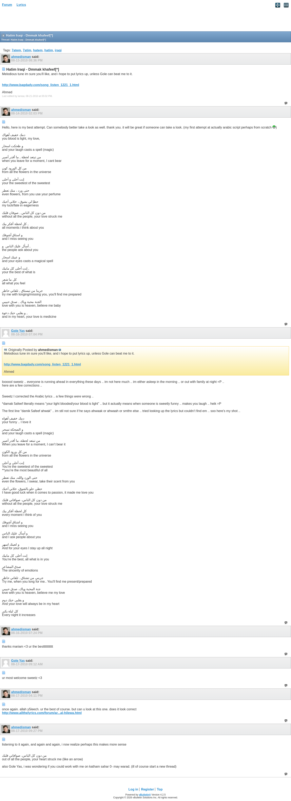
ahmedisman (21, 56)
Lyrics (21, 4)
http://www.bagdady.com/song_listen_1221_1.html (40, 85)
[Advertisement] (32, 20)
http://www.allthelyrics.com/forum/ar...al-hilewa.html (42, 713)
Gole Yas (18, 331)
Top (159, 789)
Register (147, 789)
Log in (133, 789)
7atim (27, 50)
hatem (38, 50)
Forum (7, 4)
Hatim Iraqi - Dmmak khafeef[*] (28, 39)
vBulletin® (145, 794)
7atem (16, 50)
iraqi (58, 50)
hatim (48, 50)
